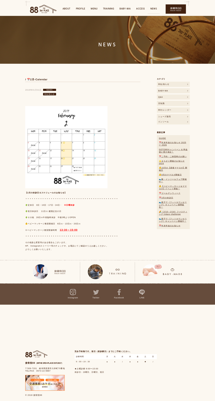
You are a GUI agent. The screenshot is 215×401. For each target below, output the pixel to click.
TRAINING (108, 9)
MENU (94, 9)
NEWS (153, 9)
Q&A (160, 97)
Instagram (79, 294)
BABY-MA (125, 9)
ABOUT (66, 9)
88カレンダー (164, 110)
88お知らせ (49, 94)
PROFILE (80, 9)
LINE (138, 294)
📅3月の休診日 (166, 198)
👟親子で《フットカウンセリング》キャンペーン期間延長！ (173, 204)
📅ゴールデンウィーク (169, 193)
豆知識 (161, 103)
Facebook (119, 294)
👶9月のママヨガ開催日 (170, 175)
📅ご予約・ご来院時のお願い (173, 156)
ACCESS (140, 9)
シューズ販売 (164, 116)
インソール (163, 122)
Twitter (99, 294)
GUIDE (162, 138)
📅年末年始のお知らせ (169, 226)
